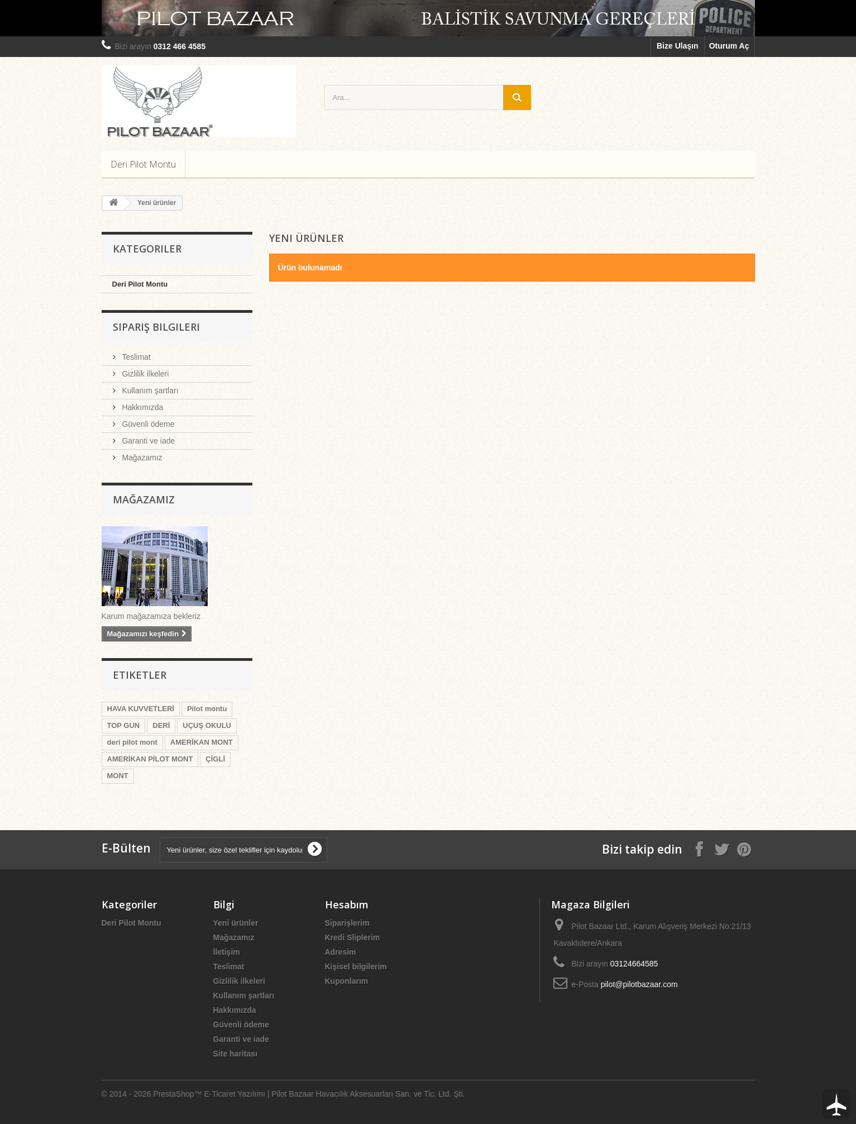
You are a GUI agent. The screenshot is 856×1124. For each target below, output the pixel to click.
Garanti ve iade (147, 440)
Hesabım (347, 904)
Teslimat (135, 357)
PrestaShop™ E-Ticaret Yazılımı (209, 1093)
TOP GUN (123, 725)
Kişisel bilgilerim (356, 966)
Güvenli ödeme (147, 424)
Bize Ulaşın (678, 45)
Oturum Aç (729, 45)
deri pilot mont (132, 742)
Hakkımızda (142, 407)
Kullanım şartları (149, 390)
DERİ (161, 725)
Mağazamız (141, 457)
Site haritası (235, 1053)
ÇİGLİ (215, 759)
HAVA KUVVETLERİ (140, 708)
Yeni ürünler (236, 922)
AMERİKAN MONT (201, 742)
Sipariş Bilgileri (156, 327)
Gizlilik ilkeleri (144, 373)
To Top (836, 1104)
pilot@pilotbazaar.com (639, 984)
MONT (117, 775)
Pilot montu (207, 708)
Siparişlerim (347, 922)
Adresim (340, 951)
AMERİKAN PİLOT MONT (150, 759)
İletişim (226, 951)
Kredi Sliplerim (352, 937)
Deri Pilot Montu (143, 164)
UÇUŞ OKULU (207, 725)
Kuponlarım (347, 981)
